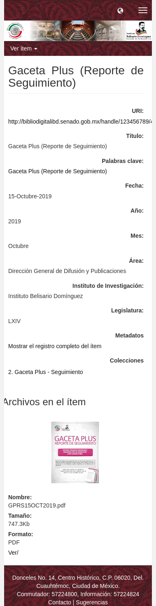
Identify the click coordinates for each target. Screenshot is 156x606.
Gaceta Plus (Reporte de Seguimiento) (57, 171)
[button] (120, 10)
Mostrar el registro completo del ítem (54, 346)
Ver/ (13, 552)
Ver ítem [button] (23, 48)
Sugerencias (92, 602)
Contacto (59, 602)
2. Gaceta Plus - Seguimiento (45, 372)
